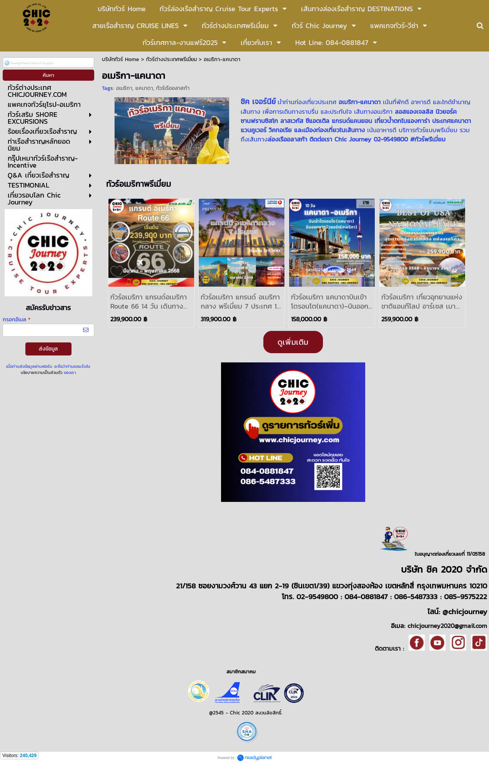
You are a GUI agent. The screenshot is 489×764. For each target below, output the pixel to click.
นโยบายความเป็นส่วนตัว (41, 372)
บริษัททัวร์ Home (120, 59)
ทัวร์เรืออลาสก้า (173, 88)
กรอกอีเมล (16, 320)
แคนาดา (144, 88)
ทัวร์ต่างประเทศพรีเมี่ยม (172, 59)
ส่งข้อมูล (48, 349)
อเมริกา (124, 88)
